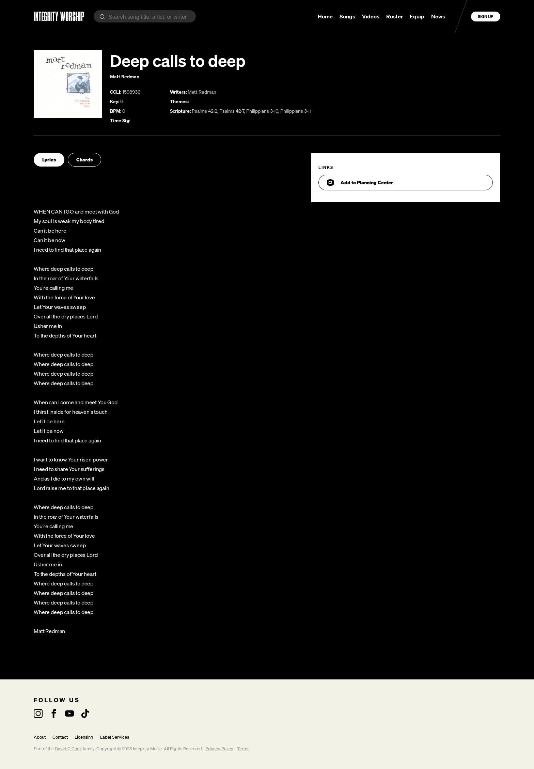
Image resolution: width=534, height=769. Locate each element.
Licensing (84, 737)
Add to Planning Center (360, 182)
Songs (347, 16)
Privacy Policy (219, 749)
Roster (394, 16)
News (438, 16)
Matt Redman (124, 76)
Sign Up (485, 16)
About (40, 737)
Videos (370, 16)
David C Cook (68, 749)
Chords (84, 159)
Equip (417, 16)
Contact (60, 737)
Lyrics (49, 159)
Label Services (114, 737)
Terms (243, 749)
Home (325, 16)
